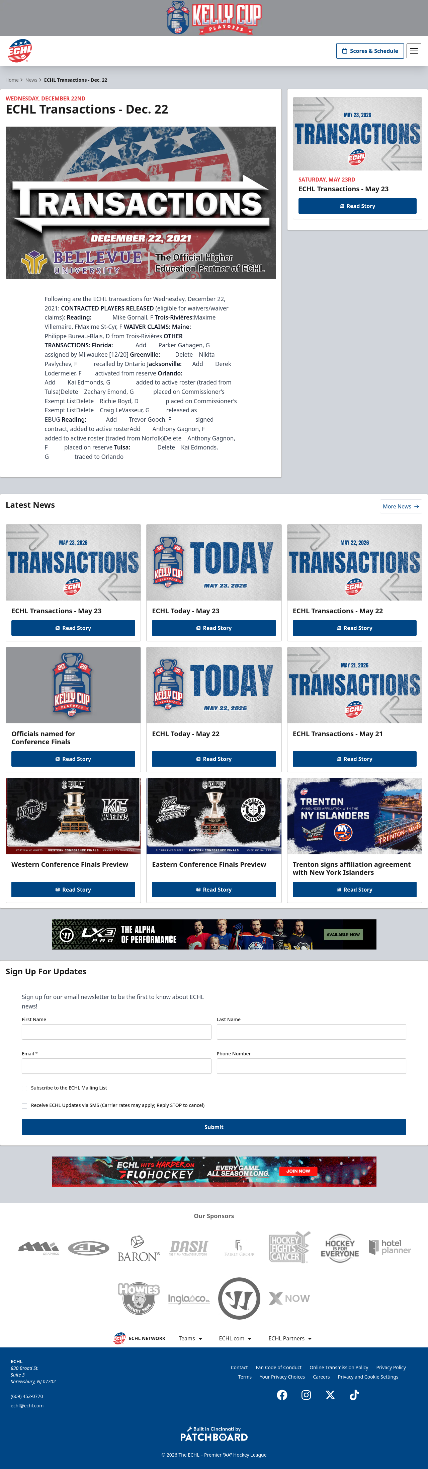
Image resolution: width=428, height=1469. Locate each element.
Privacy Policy (391, 1367)
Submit (214, 1127)
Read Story (357, 205)
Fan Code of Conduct (279, 1367)
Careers (321, 1377)
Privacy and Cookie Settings (368, 1377)
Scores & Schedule (370, 51)
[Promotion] (214, 18)
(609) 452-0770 (27, 1396)
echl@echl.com (27, 1405)
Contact (239, 1367)
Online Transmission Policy (339, 1367)
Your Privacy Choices (282, 1377)
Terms (245, 1377)
